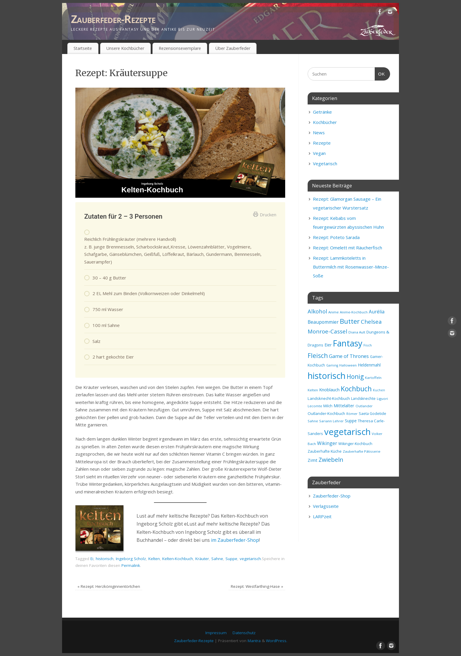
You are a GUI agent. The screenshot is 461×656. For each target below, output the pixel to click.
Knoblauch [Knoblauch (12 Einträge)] (329, 389)
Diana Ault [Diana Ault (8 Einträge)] (356, 332)
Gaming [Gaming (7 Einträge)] (332, 365)
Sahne (217, 558)
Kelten (154, 558)
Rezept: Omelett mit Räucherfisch (347, 248)
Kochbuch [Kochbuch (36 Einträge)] (356, 388)
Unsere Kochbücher (125, 48)
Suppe (231, 558)
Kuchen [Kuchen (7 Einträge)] (379, 390)
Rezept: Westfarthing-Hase (257, 586)
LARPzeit (322, 516)
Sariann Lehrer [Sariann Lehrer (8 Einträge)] (331, 421)
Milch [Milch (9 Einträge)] (327, 405)
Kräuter (202, 558)
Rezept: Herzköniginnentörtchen (108, 586)
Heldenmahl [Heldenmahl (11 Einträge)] (369, 365)
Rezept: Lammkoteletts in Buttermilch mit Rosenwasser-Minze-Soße (351, 267)
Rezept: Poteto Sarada (336, 237)
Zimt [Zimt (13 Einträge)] (312, 460)
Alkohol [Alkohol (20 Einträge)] (317, 311)
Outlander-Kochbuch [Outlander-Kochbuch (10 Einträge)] (326, 413)
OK (380, 73)
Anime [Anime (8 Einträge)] (333, 312)
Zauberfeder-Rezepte (113, 19)
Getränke (322, 112)
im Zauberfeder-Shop (235, 540)
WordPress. (276, 640)
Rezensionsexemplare (180, 48)
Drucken (264, 214)
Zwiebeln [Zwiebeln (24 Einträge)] (331, 460)
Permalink (130, 565)
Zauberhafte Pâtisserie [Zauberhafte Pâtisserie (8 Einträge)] (361, 451)
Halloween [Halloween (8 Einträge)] (348, 365)
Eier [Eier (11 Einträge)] (328, 345)
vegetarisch (250, 558)
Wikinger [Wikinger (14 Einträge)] (327, 443)
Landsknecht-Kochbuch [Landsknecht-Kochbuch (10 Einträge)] (329, 398)
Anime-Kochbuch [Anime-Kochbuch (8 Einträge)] (354, 312)
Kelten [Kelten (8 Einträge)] (313, 390)
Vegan (319, 153)
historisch (104, 558)
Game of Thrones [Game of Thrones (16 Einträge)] (349, 356)
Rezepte (322, 143)
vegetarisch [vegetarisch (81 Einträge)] (347, 432)
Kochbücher (325, 122)
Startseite (83, 48)
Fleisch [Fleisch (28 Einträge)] (318, 355)
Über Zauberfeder (232, 48)
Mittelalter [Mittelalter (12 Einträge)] (344, 405)
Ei (91, 558)
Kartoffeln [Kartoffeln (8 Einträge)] (373, 377)
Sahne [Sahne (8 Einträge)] (313, 421)
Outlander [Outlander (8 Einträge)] (364, 406)
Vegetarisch (325, 163)
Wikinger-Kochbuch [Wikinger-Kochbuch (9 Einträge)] (355, 443)
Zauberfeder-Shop (331, 496)
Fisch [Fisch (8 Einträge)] (367, 345)
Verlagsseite (326, 506)
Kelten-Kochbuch (177, 558)
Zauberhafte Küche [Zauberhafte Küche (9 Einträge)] (325, 451)
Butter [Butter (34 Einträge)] (350, 321)
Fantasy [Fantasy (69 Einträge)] (347, 343)
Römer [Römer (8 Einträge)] (352, 413)
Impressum (216, 632)
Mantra (254, 640)
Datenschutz (244, 632)
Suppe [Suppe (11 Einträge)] (351, 420)
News (319, 132)
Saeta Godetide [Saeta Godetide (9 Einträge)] (372, 413)
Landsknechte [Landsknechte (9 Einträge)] (363, 398)
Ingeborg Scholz (131, 558)
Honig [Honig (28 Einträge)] (355, 376)
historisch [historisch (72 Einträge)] (326, 375)
